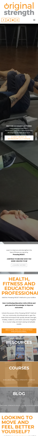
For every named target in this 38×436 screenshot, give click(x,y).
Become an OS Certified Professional (19, 331)
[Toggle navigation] (34, 20)
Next (36, 136)
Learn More (19, 265)
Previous (2, 136)
